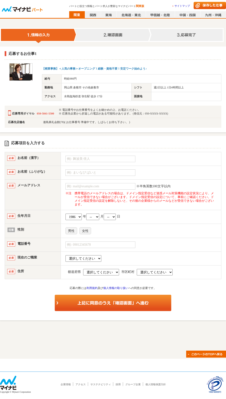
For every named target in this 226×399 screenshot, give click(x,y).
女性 (85, 231)
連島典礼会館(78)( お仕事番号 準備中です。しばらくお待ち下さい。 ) (86, 122)
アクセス (80, 384)
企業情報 (66, 384)
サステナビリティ (100, 384)
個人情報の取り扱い (115, 288)
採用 (118, 384)
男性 (71, 231)
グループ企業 (133, 384)
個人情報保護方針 (155, 384)
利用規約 (92, 288)
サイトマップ (182, 5)
